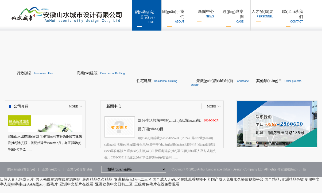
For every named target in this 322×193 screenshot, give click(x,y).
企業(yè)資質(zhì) (79, 169)
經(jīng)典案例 (232, 18)
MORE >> (75, 106)
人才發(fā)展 (262, 15)
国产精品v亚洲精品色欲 (284, 179)
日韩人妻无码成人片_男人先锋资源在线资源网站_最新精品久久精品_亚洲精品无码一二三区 (76, 179)
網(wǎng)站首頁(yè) (143, 18)
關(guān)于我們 (173, 18)
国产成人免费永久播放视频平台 (237, 179)
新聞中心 (202, 15)
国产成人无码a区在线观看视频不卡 (181, 179)
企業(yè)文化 (51, 169)
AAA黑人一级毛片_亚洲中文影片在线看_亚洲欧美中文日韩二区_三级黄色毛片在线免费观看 (103, 184)
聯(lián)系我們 (291, 18)
